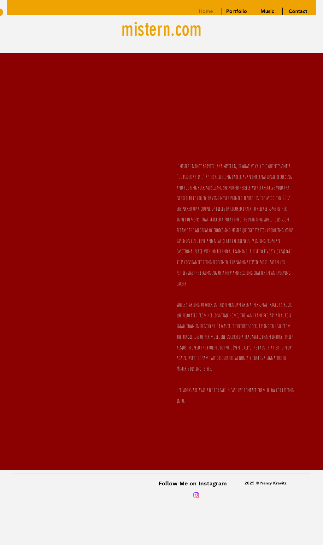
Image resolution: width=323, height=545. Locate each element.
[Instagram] (196, 495)
